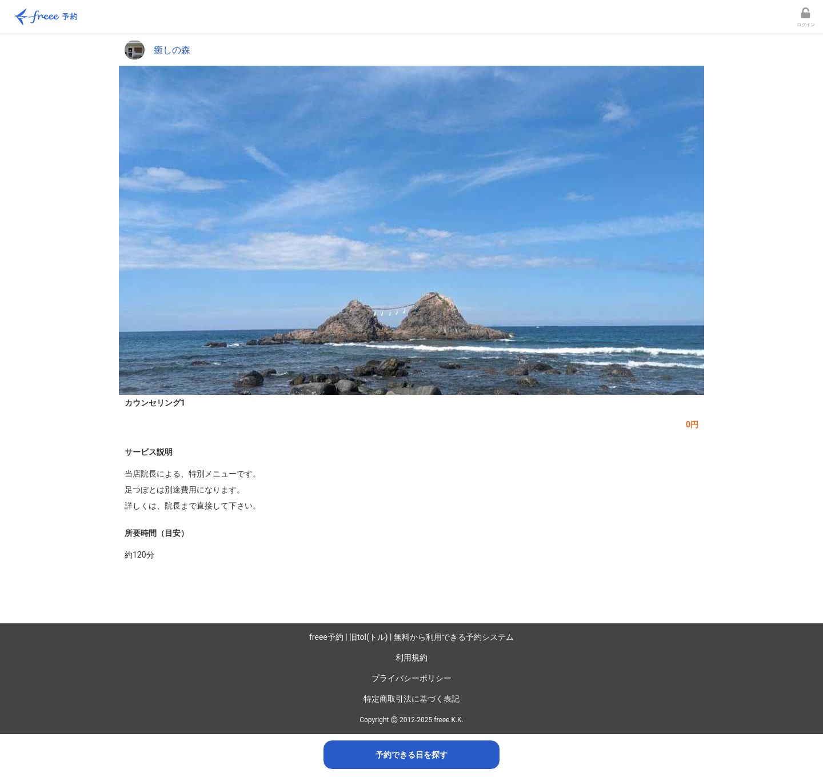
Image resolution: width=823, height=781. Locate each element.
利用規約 (411, 657)
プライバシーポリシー (411, 678)
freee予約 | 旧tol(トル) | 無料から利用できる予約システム (411, 637)
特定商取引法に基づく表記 (411, 698)
